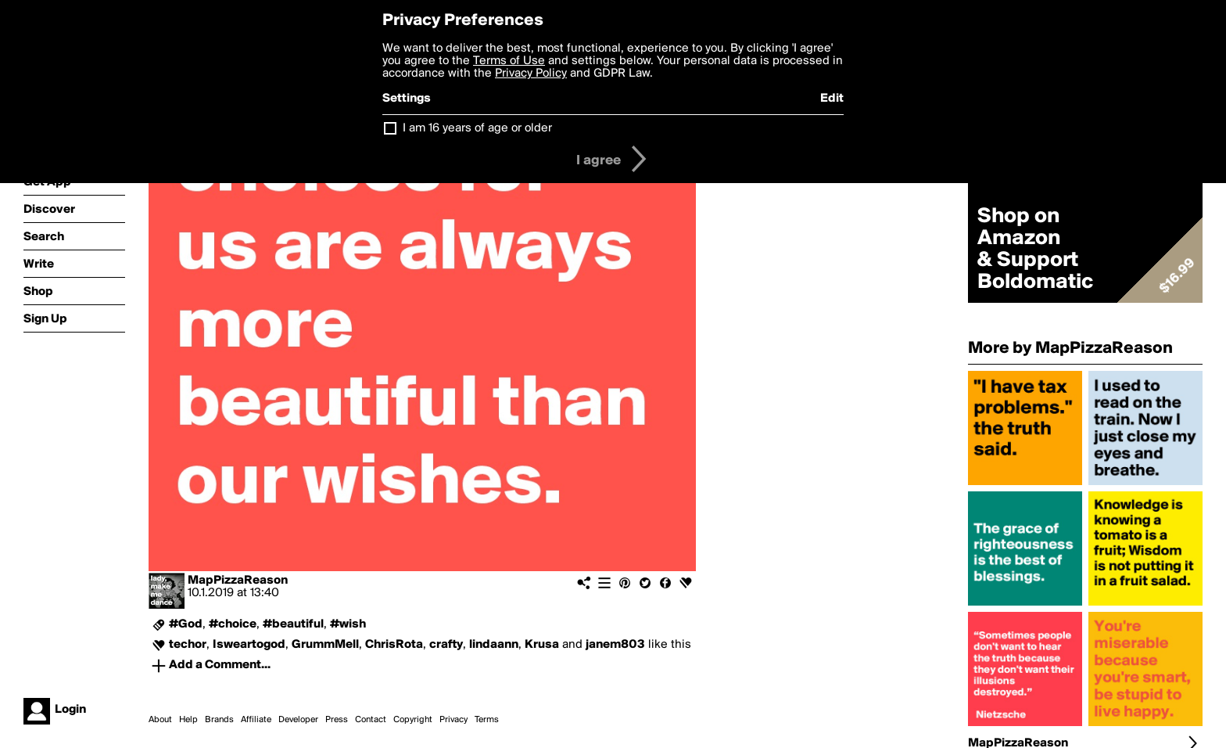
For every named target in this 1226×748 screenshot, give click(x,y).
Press (336, 720)
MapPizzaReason (238, 580)
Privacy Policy (531, 73)
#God (186, 624)
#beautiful (293, 624)
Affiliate (256, 720)
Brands (219, 720)
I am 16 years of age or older (477, 128)
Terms (487, 720)
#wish (348, 624)
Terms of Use (509, 61)
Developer (298, 720)
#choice (232, 624)
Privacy (453, 720)
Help (188, 720)
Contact (370, 720)
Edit (832, 98)
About (160, 720)
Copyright (412, 720)
